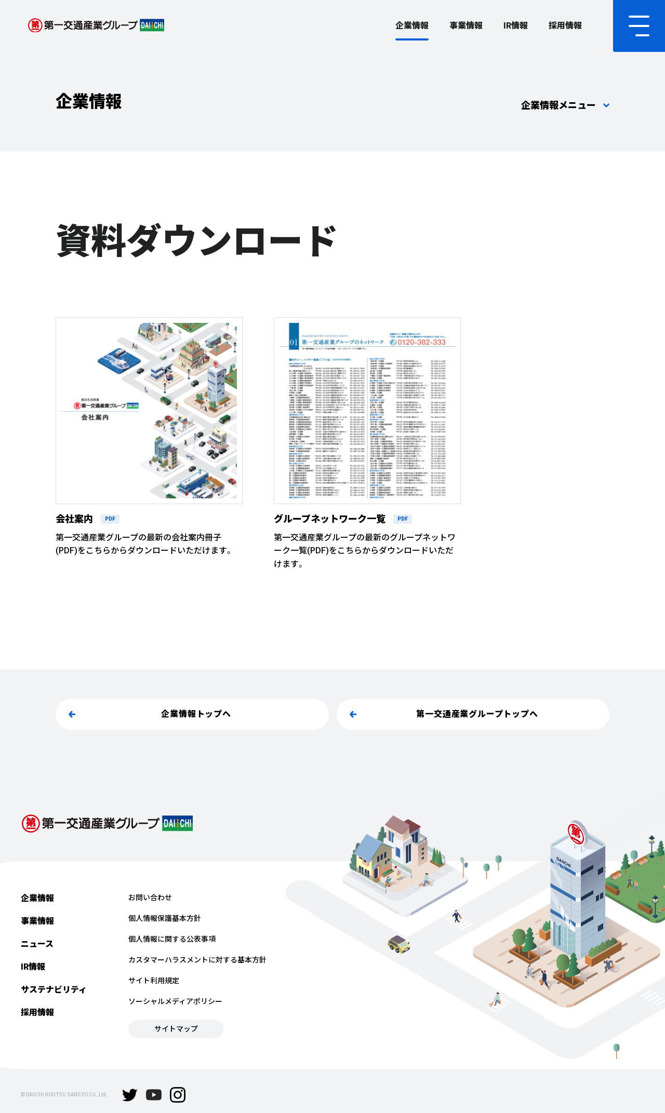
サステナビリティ (54, 990)
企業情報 (412, 26)
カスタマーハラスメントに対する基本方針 (197, 960)
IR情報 (515, 26)
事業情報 (466, 26)
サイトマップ (176, 1029)
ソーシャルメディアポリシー (175, 1001)
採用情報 (565, 26)
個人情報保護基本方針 (164, 918)
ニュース (37, 944)
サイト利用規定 (153, 980)
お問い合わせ (150, 897)
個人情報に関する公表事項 (172, 939)
